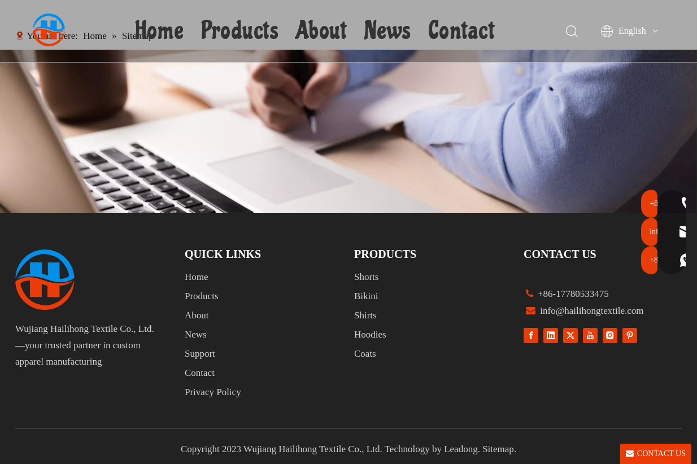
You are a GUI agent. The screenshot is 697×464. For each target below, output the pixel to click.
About (322, 31)
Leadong (460, 449)
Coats (365, 353)
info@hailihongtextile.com (591, 310)
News (388, 31)
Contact (462, 31)
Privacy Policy (213, 392)
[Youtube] (590, 335)
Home (161, 31)
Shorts (366, 277)
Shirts (365, 315)
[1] (348, 131)
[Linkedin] (550, 335)
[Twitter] (570, 335)
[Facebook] (531, 335)
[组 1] (45, 279)
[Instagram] (610, 335)
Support (200, 353)
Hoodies (370, 334)
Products (241, 31)
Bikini (366, 296)
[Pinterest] (629, 335)
